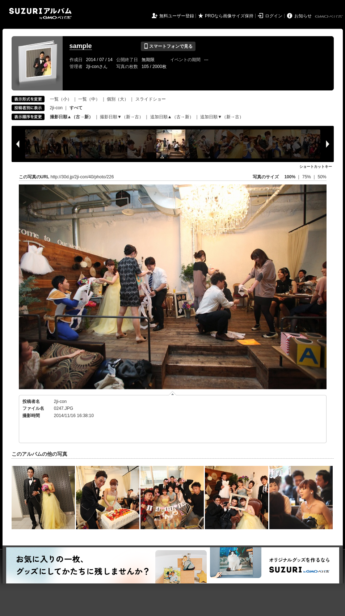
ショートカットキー (315, 167)
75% (307, 176)
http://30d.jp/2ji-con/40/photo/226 (82, 176)
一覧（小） (61, 99)
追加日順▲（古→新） (172, 116)
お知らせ (303, 15)
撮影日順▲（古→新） (71, 116)
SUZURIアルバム (40, 13)
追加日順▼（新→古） (222, 116)
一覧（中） (89, 99)
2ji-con (56, 107)
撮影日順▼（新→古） (121, 116)
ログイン (273, 15)
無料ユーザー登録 (176, 15)
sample (81, 46)
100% (289, 176)
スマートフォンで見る (168, 46)
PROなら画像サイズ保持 (229, 15)
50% (321, 176)
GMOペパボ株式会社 (329, 16)
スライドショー (150, 99)
